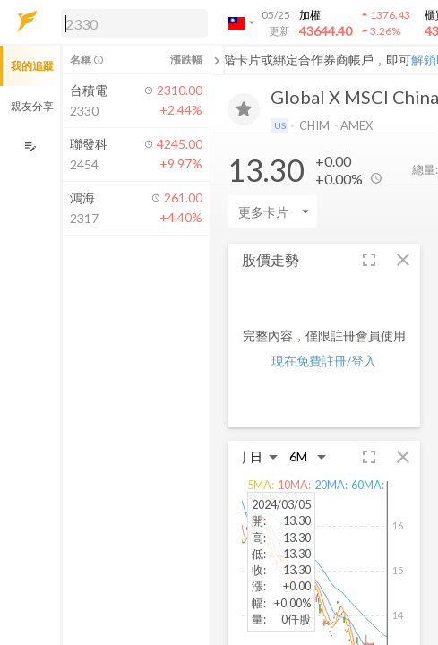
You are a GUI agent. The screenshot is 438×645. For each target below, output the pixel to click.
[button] (131, 22)
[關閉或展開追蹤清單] (216, 60)
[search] (134, 23)
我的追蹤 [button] (32, 66)
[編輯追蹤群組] (30, 146)
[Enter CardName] (272, 211)
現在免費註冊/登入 (323, 360)
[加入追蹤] (244, 109)
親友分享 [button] (32, 106)
